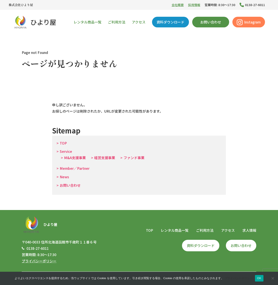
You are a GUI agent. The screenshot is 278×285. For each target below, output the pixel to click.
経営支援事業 (104, 157)
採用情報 (194, 5)
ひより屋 (34, 22)
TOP (63, 143)
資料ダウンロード (170, 22)
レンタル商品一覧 (87, 22)
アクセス (139, 22)
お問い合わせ (210, 22)
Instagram (249, 22)
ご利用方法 (116, 22)
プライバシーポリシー (39, 260)
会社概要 (178, 5)
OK (259, 278)
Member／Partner (74, 168)
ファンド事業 (134, 157)
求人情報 (249, 230)
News (64, 176)
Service (66, 151)
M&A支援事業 (75, 157)
